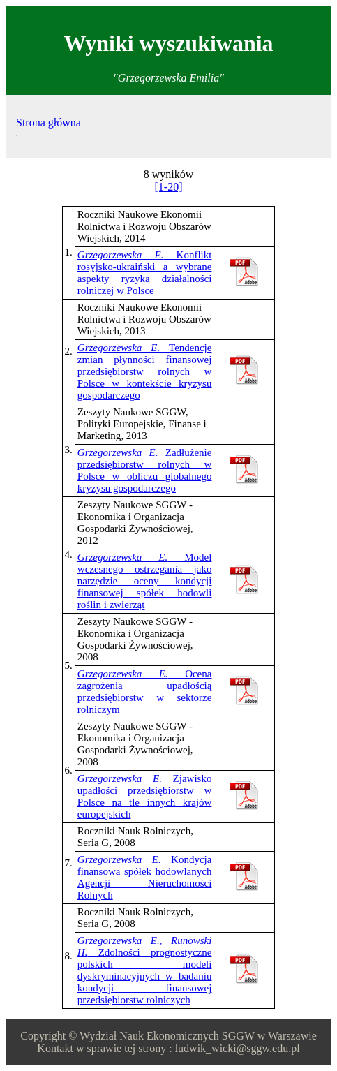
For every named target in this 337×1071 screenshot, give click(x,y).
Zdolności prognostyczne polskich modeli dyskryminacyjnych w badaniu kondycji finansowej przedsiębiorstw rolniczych (144, 970)
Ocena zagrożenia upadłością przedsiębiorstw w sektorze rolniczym (144, 691)
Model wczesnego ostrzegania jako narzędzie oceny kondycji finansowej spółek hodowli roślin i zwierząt (144, 581)
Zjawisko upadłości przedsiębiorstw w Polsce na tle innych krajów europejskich (144, 796)
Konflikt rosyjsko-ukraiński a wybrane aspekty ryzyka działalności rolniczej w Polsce (144, 272)
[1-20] (169, 187)
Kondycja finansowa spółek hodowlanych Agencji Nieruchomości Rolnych (144, 877)
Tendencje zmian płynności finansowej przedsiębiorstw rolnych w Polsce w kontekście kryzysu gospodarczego (144, 371)
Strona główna (48, 122)
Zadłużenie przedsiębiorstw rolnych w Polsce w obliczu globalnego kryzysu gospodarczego (144, 470)
